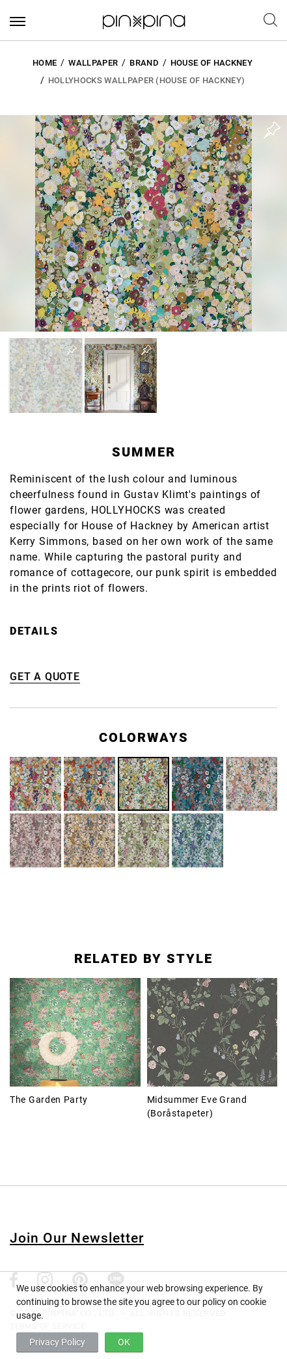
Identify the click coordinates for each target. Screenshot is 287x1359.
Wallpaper (93, 63)
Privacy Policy (57, 1342)
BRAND (144, 63)
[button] (45, 375)
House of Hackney (212, 63)
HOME (45, 63)
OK (124, 1342)
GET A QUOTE (45, 676)
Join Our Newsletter (77, 1238)
